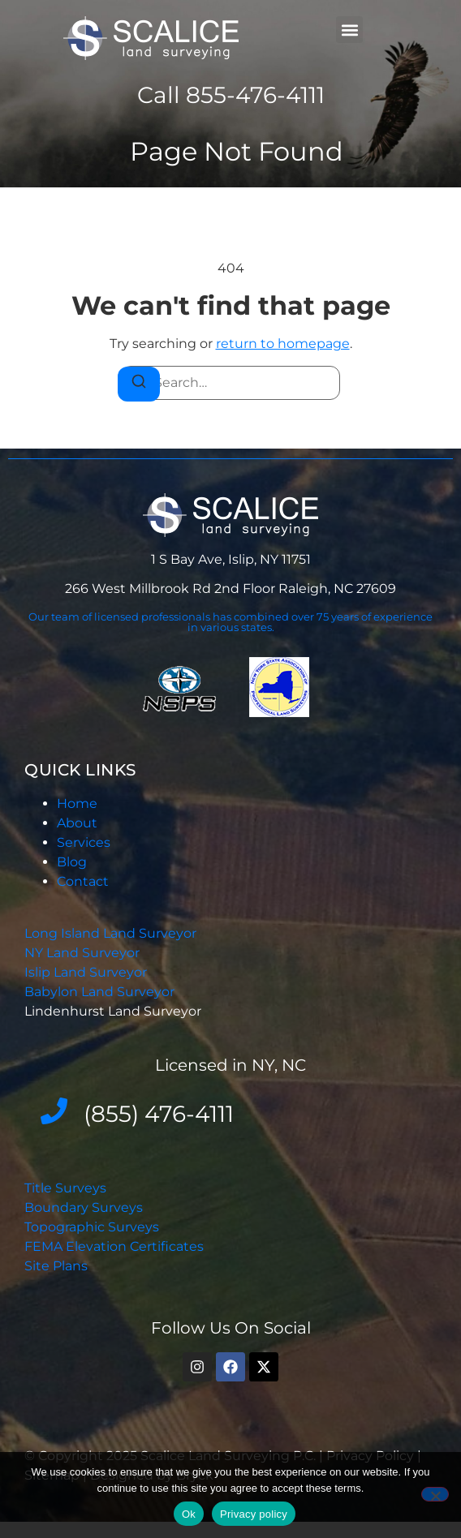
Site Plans (56, 1266)
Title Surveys (65, 1188)
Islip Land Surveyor (87, 972)
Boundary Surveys (83, 1207)
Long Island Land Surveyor (110, 933)
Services (83, 842)
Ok (189, 1514)
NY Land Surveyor (83, 952)
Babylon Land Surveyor (101, 991)
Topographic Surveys (91, 1227)
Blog (72, 862)
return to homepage (283, 343)
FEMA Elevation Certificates (114, 1246)
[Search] (139, 384)
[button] (349, 29)
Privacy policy (253, 1514)
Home (77, 803)
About (77, 823)
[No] (435, 1494)
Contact (83, 881)
